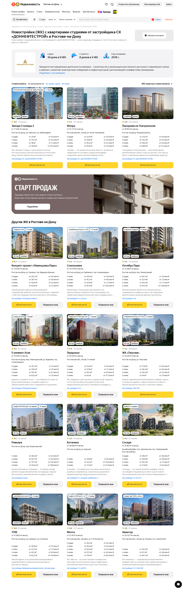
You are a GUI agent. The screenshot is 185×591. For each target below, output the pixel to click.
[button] (112, 4)
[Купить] (30, 12)
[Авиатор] (147, 509)
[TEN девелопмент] (114, 12)
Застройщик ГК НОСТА (131, 478)
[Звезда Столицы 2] (37, 103)
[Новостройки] (19, 12)
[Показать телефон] (37, 165)
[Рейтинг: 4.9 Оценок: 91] (147, 528)
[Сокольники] (92, 243)
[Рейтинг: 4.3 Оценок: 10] (37, 261)
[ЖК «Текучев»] (147, 330)
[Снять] (39, 12)
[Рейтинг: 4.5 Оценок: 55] (37, 438)
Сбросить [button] (169, 19)
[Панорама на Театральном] (147, 103)
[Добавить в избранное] (59, 90)
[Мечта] (92, 509)
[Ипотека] (66, 12)
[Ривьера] (37, 420)
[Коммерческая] (52, 12)
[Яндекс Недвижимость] (28, 4)
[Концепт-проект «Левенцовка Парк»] (37, 243)
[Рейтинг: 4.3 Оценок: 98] (92, 261)
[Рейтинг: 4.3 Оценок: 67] (147, 438)
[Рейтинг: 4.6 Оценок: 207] (92, 528)
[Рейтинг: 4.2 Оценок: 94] (92, 438)
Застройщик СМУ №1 (131, 388)
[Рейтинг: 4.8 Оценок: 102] (147, 122)
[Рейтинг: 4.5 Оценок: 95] (37, 348)
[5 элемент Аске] (37, 330)
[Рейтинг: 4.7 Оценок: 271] (92, 122)
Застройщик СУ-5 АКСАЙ (132, 568)
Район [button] (158, 20)
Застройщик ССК (129, 298)
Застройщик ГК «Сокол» (77, 298)
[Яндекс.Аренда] (104, 12)
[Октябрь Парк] (147, 243)
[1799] (37, 509)
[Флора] (92, 103)
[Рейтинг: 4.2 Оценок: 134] (147, 261)
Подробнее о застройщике (52, 73)
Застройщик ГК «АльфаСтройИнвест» (83, 478)
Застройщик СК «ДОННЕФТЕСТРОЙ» (27, 159)
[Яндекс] (13, 4)
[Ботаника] (92, 420)
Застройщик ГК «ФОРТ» (77, 568)
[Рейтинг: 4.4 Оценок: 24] (92, 348)
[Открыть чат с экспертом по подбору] (178, 584)
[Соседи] (147, 420)
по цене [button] (65, 84)
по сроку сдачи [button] (53, 84)
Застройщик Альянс (20, 478)
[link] (168, 4)
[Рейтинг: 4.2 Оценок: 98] (147, 348)
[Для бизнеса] (89, 12)
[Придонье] (92, 330)
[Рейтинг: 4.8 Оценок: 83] (37, 528)
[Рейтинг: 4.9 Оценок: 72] (37, 122)
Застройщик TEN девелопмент (24, 298)
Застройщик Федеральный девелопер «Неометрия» (33, 568)
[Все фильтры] (34, 19)
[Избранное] (106, 4)
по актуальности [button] (36, 84)
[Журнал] (76, 12)
